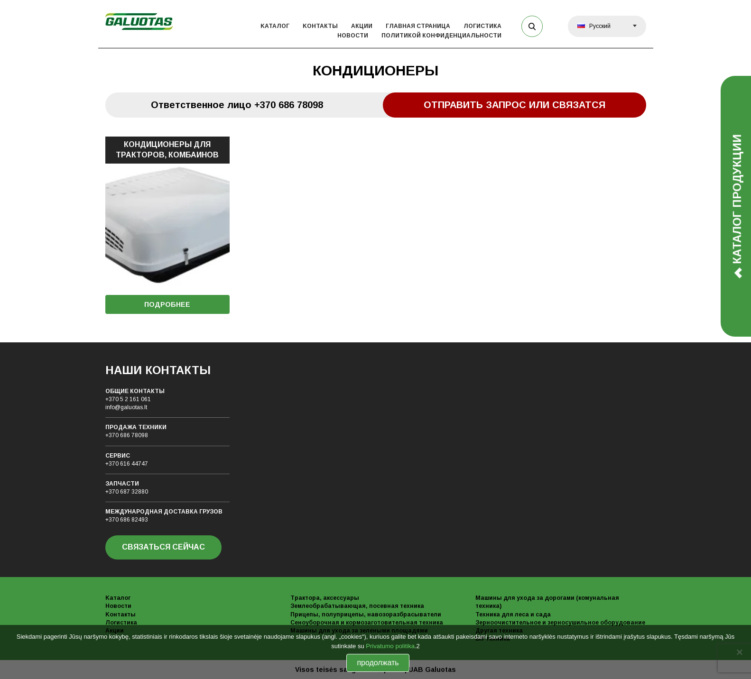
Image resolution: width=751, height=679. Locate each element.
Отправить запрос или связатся (514, 105)
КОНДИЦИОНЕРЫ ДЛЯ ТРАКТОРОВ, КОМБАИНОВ (167, 149)
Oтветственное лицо (237, 105)
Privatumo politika (390, 646)
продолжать (378, 663)
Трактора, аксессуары (324, 598)
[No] (739, 652)
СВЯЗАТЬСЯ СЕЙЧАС (163, 547)
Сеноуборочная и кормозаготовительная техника (366, 622)
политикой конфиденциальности (441, 35)
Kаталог (274, 26)
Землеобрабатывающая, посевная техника (357, 606)
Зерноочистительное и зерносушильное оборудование (560, 622)
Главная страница (418, 26)
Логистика (482, 26)
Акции (361, 26)
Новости (352, 35)
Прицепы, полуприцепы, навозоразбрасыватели (365, 614)
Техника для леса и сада (513, 614)
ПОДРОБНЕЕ (167, 304)
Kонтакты (320, 26)
